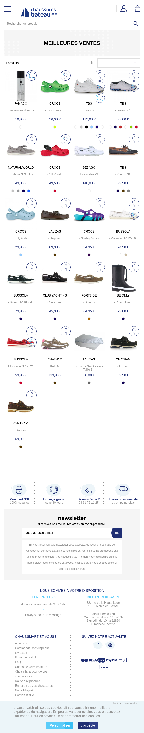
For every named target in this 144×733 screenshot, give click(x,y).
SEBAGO (89, 167)
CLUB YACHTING (55, 295)
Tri (92, 62)
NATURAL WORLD (21, 167)
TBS (89, 103)
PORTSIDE (89, 295)
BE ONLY (123, 295)
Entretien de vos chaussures (34, 685)
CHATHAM (55, 359)
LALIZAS (55, 231)
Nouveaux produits (27, 681)
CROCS (55, 103)
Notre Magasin (24, 690)
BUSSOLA (123, 231)
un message (53, 615)
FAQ (18, 662)
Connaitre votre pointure (31, 666)
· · (21, 110)
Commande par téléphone (32, 648)
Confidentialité (24, 695)
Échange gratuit (25, 657)
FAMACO (20, 103)
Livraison (21, 652)
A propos (21, 643)
